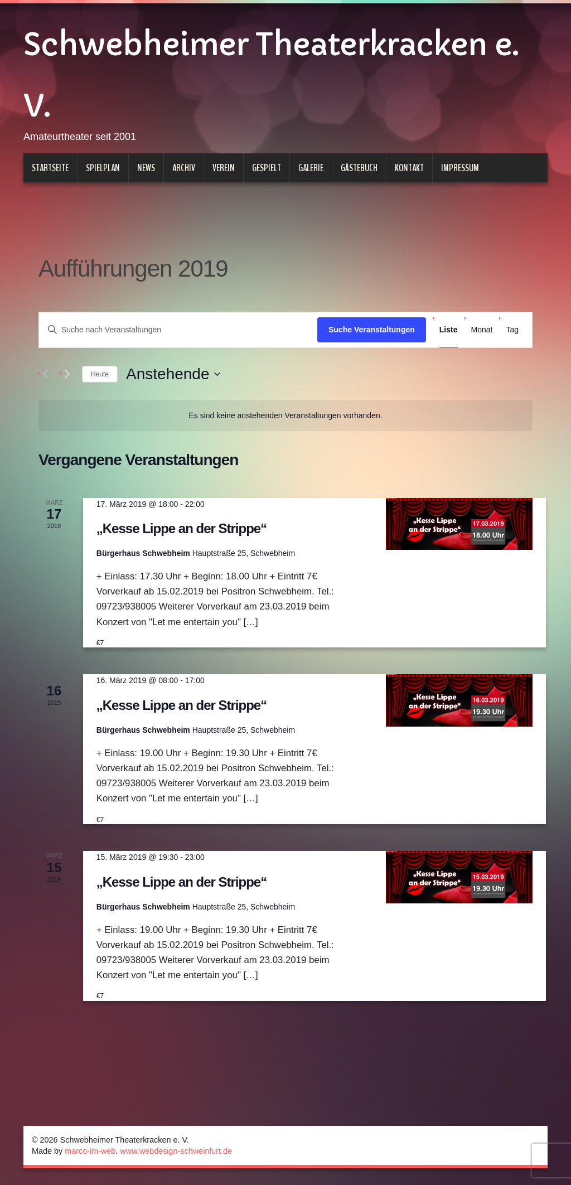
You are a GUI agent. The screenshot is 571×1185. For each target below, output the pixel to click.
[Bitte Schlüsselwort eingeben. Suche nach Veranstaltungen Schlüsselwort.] (178, 329)
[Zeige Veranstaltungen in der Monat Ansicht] (482, 329)
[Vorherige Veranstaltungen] (45, 374)
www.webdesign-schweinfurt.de (176, 1151)
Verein (223, 168)
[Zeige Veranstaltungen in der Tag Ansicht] (512, 329)
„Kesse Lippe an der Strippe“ (181, 528)
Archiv (183, 168)
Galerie (310, 168)
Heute (100, 374)
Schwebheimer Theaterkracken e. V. (271, 75)
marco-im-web (90, 1151)
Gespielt (266, 168)
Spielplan (103, 168)
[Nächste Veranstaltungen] (67, 374)
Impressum (460, 168)
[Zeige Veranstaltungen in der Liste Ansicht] (448, 329)
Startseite (50, 168)
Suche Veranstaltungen (371, 329)
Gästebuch (359, 168)
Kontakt (409, 168)
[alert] (285, 415)
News (146, 168)
